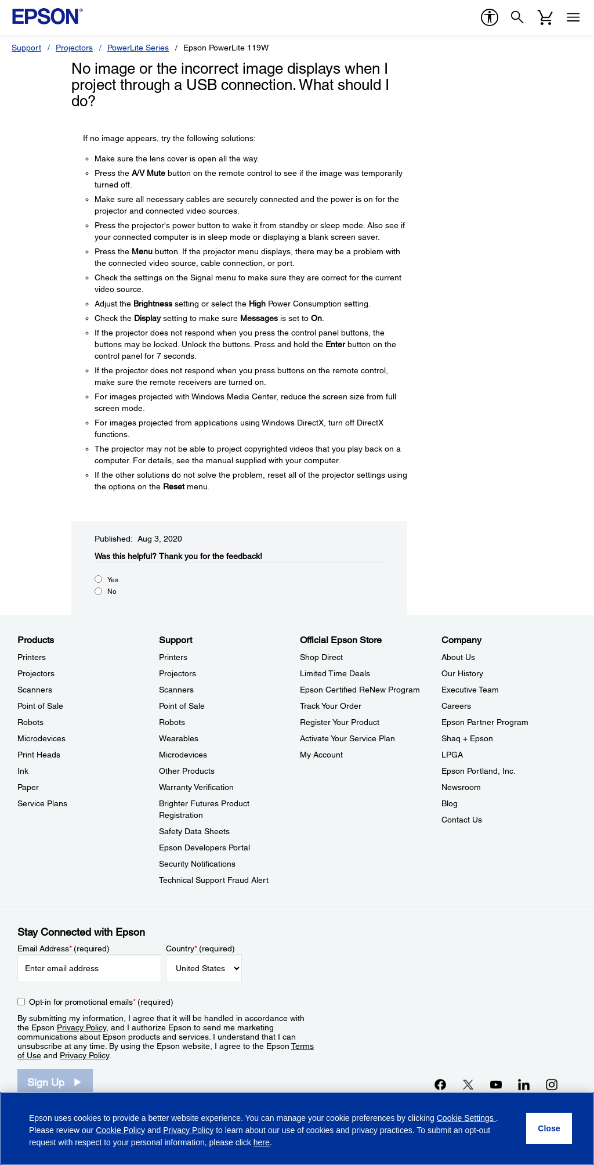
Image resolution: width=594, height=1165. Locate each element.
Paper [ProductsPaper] (28, 787)
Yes (112, 580)
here (261, 1142)
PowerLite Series (138, 47)
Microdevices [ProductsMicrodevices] (41, 738)
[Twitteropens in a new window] (468, 1084)
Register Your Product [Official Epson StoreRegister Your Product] (339, 722)
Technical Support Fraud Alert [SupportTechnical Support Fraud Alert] (214, 880)
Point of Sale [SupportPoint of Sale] (182, 705)
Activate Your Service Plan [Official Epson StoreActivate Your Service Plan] (347, 738)
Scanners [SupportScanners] (176, 689)
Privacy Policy (81, 1027)
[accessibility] (489, 17)
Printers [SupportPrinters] (173, 657)
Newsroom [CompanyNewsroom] (461, 787)
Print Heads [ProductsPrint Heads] (38, 754)
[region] (297, 1128)
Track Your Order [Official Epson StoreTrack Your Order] (330, 705)
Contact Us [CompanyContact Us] (461, 819)
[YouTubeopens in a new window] (496, 1084)
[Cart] (545, 17)
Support (26, 47)
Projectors (74, 47)
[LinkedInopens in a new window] (523, 1084)
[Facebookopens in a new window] (440, 1084)
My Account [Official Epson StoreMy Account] (321, 754)
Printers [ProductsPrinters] (31, 657)
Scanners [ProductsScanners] (34, 689)
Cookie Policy (120, 1130)
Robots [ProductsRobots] (30, 722)
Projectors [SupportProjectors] (177, 673)
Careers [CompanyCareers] (456, 705)
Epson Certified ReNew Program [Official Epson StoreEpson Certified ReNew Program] (360, 689)
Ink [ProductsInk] (22, 771)
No (112, 591)
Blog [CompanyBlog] (449, 803)
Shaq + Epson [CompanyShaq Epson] (467, 738)
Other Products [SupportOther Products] (187, 771)
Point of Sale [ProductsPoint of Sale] (40, 705)
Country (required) (200, 948)
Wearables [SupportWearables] (178, 738)
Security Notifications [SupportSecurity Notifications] (197, 863)
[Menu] (573, 17)
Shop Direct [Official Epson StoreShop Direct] (321, 657)
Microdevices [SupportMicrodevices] (183, 754)
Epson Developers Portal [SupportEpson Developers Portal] (204, 847)
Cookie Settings (466, 1118)
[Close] (549, 1128)
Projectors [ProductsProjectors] (36, 673)
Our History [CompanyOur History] (462, 673)
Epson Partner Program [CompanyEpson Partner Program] (484, 722)
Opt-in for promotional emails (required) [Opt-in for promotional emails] (101, 1002)
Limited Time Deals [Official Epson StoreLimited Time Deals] (335, 673)
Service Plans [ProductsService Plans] (42, 803)
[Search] (517, 17)
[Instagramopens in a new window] (551, 1084)
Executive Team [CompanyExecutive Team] (470, 689)
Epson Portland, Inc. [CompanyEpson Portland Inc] (478, 771)
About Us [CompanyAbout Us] (458, 657)
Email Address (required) (63, 948)
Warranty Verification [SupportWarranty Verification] (196, 787)
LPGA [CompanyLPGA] (452, 754)
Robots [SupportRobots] (172, 722)
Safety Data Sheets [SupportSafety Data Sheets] (194, 831)
